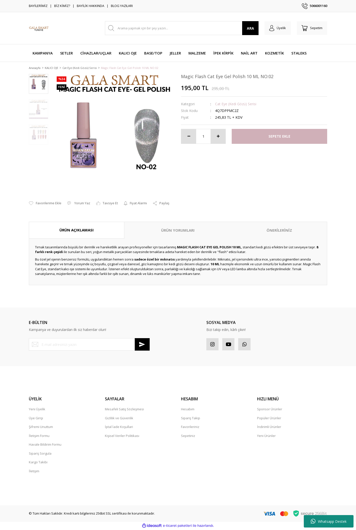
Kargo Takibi (38, 463)
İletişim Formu (39, 436)
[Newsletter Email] (89, 345)
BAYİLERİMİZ (38, 5)
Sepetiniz (188, 436)
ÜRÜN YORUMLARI (178, 230)
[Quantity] (203, 136)
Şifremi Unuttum (41, 427)
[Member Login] (277, 28)
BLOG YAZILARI (122, 5)
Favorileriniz (190, 427)
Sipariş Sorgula (40, 454)
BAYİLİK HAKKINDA (90, 5)
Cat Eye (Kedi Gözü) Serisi (235, 104)
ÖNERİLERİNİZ (279, 230)
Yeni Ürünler (266, 436)
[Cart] (311, 28)
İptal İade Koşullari (119, 427)
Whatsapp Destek (329, 521)
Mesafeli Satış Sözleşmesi (124, 410)
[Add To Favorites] (45, 203)
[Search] (181, 28)
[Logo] (39, 28)
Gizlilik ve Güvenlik (119, 418)
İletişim (34, 471)
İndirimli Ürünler (269, 427)
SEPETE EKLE (279, 136)
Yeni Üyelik (37, 410)
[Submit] (142, 345)
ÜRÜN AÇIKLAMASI (76, 230)
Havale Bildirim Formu (45, 445)
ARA (249, 28)
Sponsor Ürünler (269, 410)
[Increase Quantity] (218, 136)
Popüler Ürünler (269, 418)
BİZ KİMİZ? (62, 5)
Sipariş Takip (190, 418)
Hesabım (187, 410)
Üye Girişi (36, 418)
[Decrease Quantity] (188, 136)
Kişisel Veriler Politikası (122, 436)
